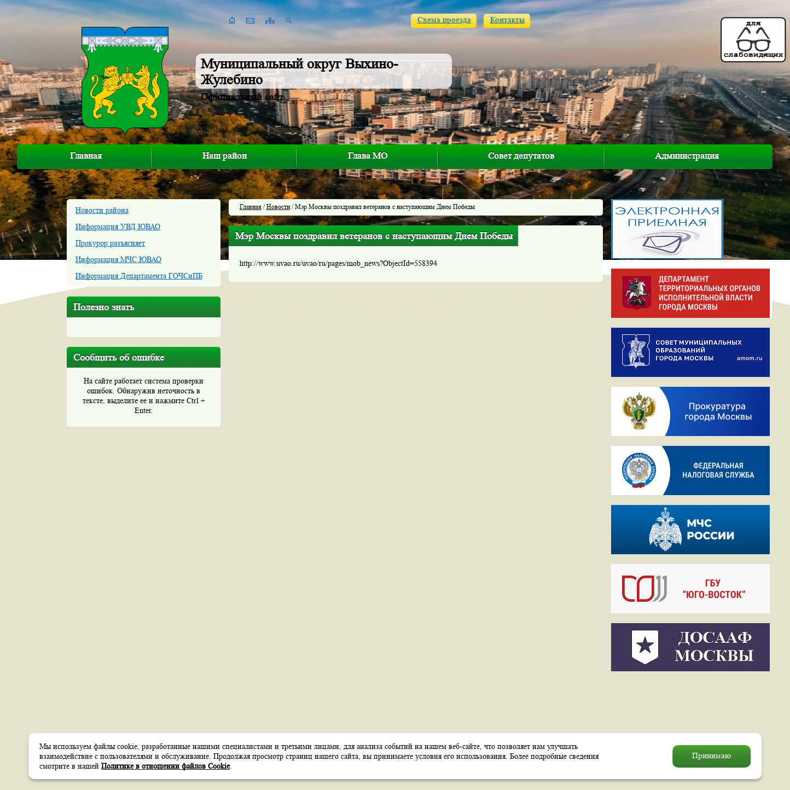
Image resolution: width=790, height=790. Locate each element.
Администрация (687, 155)
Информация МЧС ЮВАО (118, 259)
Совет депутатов (521, 155)
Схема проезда (444, 20)
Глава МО (367, 155)
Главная (86, 155)
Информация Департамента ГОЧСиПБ (138, 275)
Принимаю (711, 755)
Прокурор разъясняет (110, 243)
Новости (278, 206)
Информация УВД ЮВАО (117, 226)
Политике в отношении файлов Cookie (165, 766)
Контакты (507, 20)
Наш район (224, 155)
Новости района (102, 210)
